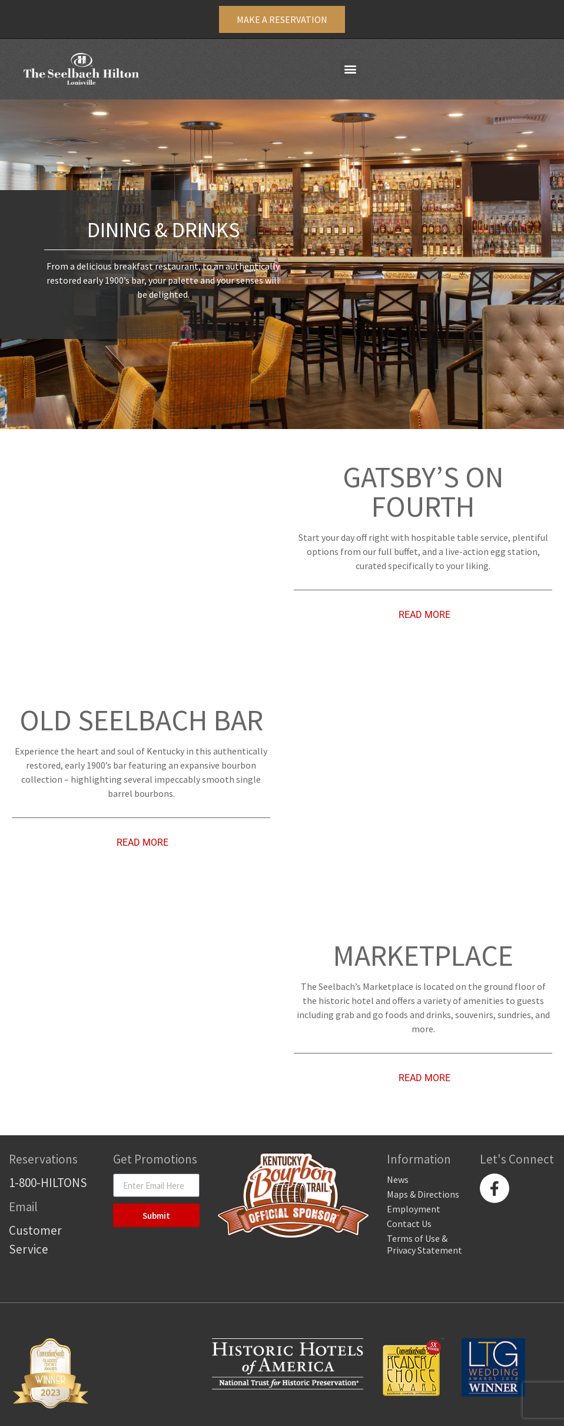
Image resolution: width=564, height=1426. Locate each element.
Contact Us (409, 1223)
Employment (413, 1209)
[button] (350, 69)
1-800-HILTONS (48, 1183)
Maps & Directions (423, 1194)
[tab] (423, 615)
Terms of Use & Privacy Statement (424, 1244)
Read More (424, 614)
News (398, 1179)
